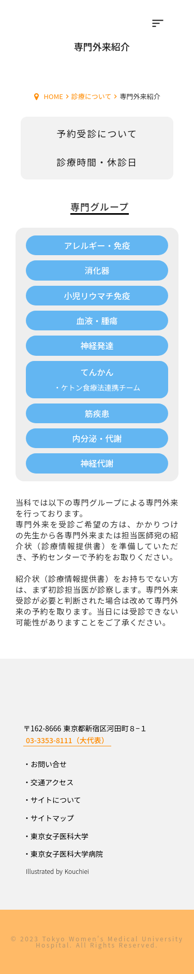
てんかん (96, 372)
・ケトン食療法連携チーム (97, 388)
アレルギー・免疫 (97, 245)
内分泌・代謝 (97, 438)
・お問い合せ (45, 764)
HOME (53, 96)
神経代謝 (96, 463)
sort (158, 23)
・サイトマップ (48, 818)
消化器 (96, 270)
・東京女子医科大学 (55, 836)
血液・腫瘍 (96, 320)
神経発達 (96, 345)
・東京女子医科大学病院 (63, 853)
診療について (91, 96)
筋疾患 (96, 413)
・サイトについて (52, 800)
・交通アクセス (48, 782)
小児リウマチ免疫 (97, 295)
